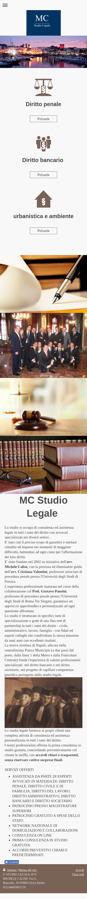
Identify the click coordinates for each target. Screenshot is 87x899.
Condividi (11, 862)
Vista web (78, 874)
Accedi (80, 870)
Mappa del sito (27, 870)
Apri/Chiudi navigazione (43, 5)
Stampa (10, 870)
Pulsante (43, 119)
